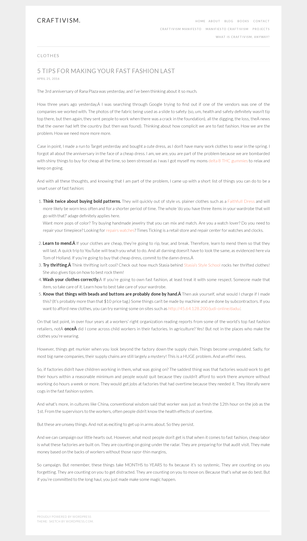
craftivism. (59, 20)
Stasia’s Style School (202, 264)
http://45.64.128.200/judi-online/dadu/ (204, 308)
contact (261, 21)
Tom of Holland (56, 257)
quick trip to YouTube (81, 250)
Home (200, 21)
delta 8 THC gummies (228, 160)
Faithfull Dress (241, 201)
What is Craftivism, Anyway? (243, 37)
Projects (261, 29)
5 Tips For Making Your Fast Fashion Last (106, 70)
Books (243, 21)
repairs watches (120, 230)
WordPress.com (79, 521)
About (214, 21)
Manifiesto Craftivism (227, 29)
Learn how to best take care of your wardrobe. (125, 286)
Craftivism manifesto (181, 29)
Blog (228, 21)
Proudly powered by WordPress (64, 516)
